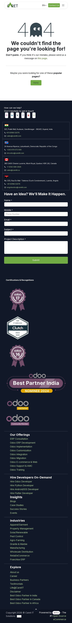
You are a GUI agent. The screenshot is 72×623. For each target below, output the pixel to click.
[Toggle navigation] (63, 5)
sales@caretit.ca (13, 170)
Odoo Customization (20, 450)
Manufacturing (17, 548)
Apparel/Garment (19, 524)
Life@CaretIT (17, 587)
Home (36, 83)
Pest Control (16, 536)
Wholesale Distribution (21, 551)
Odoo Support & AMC (21, 466)
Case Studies (17, 505)
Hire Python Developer (22, 485)
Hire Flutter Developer (21, 493)
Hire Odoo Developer (21, 481)
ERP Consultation (19, 439)
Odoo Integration (18, 454)
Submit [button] (35, 260)
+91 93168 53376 (12, 133)
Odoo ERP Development (22, 442)
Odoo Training (17, 469)
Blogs (13, 501)
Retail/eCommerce (20, 555)
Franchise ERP (17, 559)
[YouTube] (28, 115)
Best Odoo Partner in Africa (24, 603)
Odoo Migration (18, 458)
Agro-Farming (17, 540)
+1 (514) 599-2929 (14, 167)
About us (14, 572)
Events (13, 513)
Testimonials (16, 584)
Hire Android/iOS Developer (24, 489)
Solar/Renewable (19, 532)
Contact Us (54, 5)
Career (13, 576)
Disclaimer (15, 591)
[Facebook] (23, 115)
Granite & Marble (18, 544)
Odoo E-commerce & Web (23, 462)
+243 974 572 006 (14, 150)
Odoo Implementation (21, 446)
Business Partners (19, 580)
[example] (34, 115)
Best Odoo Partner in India (23, 595)
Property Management (21, 528)
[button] (36, 609)
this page (42, 58)
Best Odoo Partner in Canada (25, 599)
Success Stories (18, 509)
